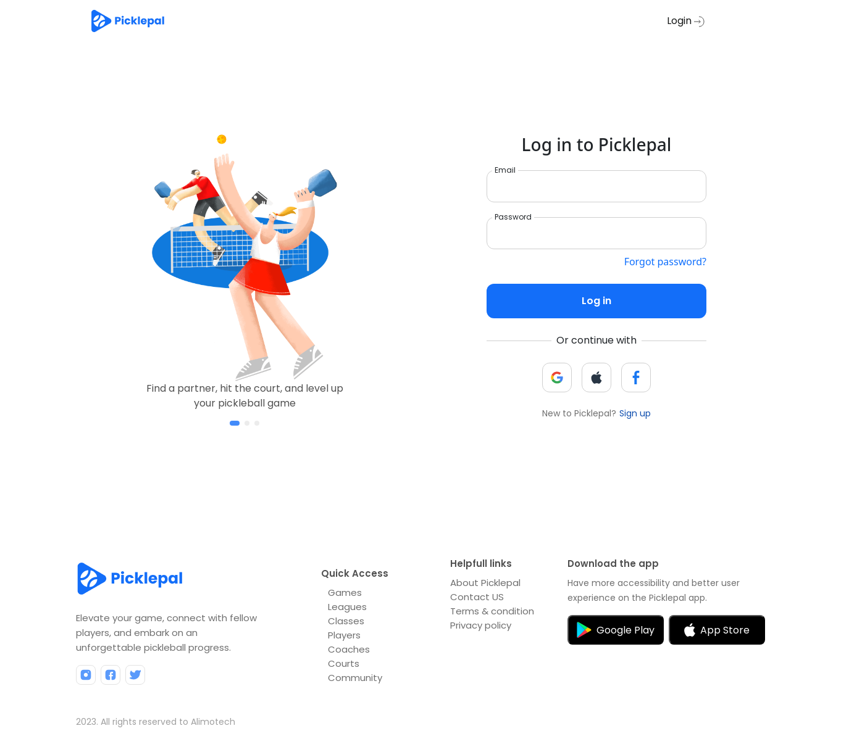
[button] (235, 423)
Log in (596, 301)
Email (505, 170)
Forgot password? (665, 261)
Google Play (616, 630)
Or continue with (596, 340)
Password (513, 217)
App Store (717, 630)
